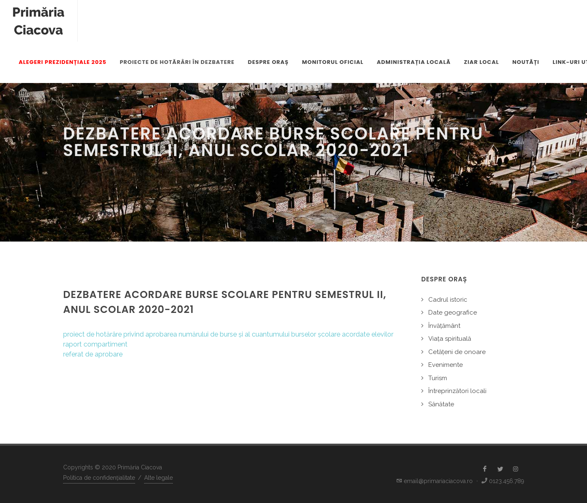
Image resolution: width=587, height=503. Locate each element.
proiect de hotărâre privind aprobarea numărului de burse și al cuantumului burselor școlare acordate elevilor (228, 334)
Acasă (516, 142)
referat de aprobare (93, 354)
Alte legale (158, 477)
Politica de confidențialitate (99, 477)
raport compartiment (95, 344)
